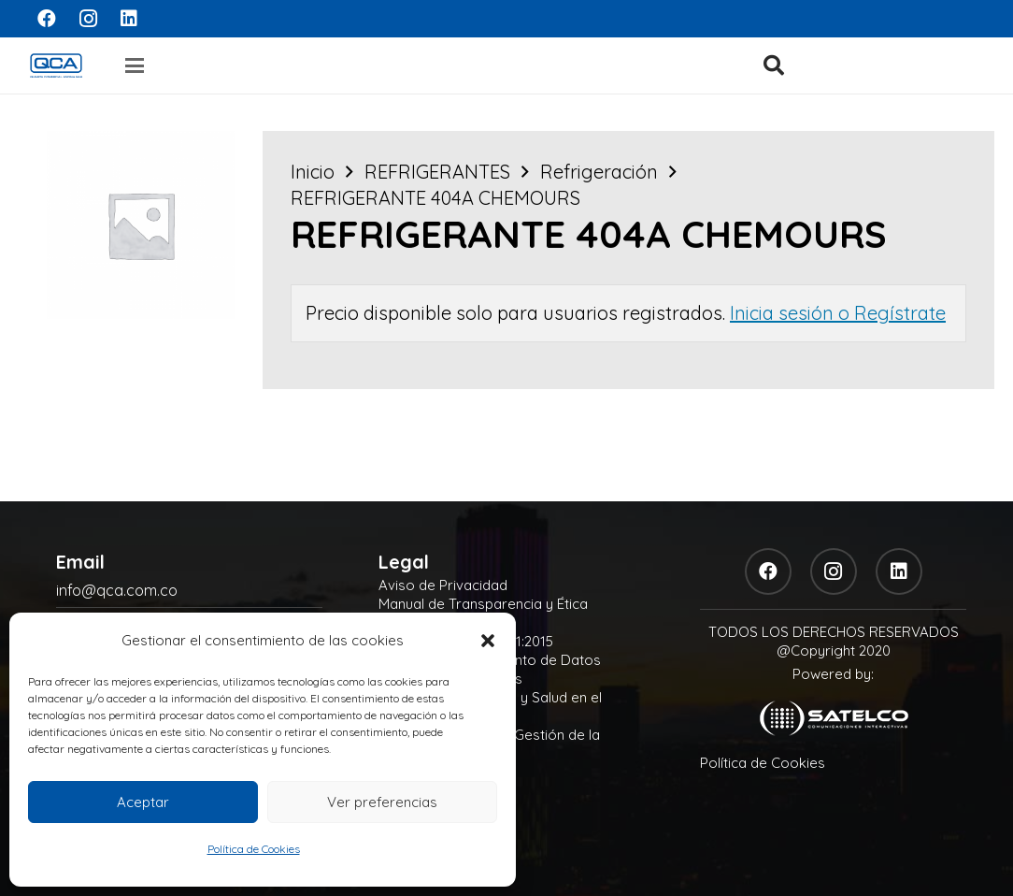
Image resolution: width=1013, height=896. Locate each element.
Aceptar (143, 802)
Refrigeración (599, 171)
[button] (487, 640)
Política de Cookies (253, 849)
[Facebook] (46, 18)
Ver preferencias (382, 802)
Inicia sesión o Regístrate (838, 313)
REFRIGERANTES (437, 171)
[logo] (56, 65)
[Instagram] (88, 18)
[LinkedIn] (129, 18)
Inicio (313, 171)
